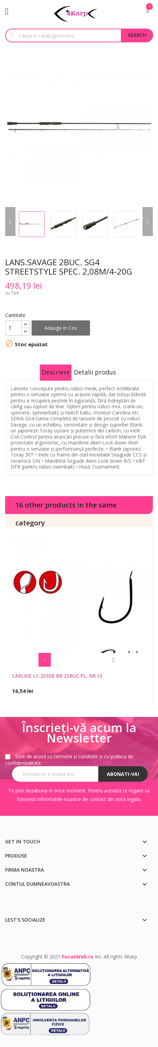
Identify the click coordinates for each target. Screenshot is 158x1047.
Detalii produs (95, 372)
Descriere (56, 372)
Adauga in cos (61, 328)
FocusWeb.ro (77, 956)
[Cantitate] (13, 328)
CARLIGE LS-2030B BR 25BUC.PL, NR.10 (57, 676)
